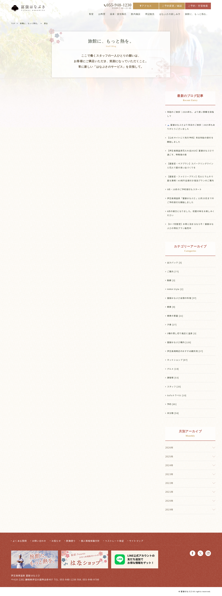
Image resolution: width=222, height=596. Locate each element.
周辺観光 (150, 15)
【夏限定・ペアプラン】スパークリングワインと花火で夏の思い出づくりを (190, 165)
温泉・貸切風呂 (118, 15)
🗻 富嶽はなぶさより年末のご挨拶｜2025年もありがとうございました (191, 126)
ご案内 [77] (173, 271)
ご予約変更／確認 (172, 6)
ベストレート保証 (114, 541)
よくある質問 (20, 541)
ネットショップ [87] (177, 360)
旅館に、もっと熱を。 (197, 15)
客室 (91, 15)
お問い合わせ (39, 541)
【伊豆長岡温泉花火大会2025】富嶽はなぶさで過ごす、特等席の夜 (190, 152)
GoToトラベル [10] (176, 395)
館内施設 (135, 15)
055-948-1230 (68, 580)
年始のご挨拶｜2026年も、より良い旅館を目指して (190, 113)
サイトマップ (136, 541)
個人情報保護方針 (90, 541)
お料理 (101, 15)
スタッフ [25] (174, 386)
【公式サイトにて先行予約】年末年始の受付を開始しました (190, 139)
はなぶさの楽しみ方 (170, 15)
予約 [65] (172, 404)
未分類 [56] (173, 413)
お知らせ (56, 541)
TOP (13, 23)
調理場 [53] (173, 377)
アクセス (146, 6)
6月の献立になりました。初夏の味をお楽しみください (191, 213)
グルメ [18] (173, 369)
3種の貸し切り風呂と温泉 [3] (181, 333)
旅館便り (71, 541)
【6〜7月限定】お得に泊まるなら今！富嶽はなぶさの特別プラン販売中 (190, 226)
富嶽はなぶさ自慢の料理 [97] (181, 298)
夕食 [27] (172, 324)
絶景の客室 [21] (175, 315)
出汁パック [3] (174, 262)
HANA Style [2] (175, 289)
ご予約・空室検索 (198, 6)
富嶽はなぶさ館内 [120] (179, 342)
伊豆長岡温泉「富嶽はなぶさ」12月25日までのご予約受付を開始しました (190, 200)
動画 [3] (171, 280)
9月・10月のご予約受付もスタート (184, 189)
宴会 (46, 23)
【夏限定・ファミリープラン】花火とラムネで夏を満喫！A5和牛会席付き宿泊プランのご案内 (190, 178)
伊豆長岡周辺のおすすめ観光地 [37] (185, 351)
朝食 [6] (171, 307)
